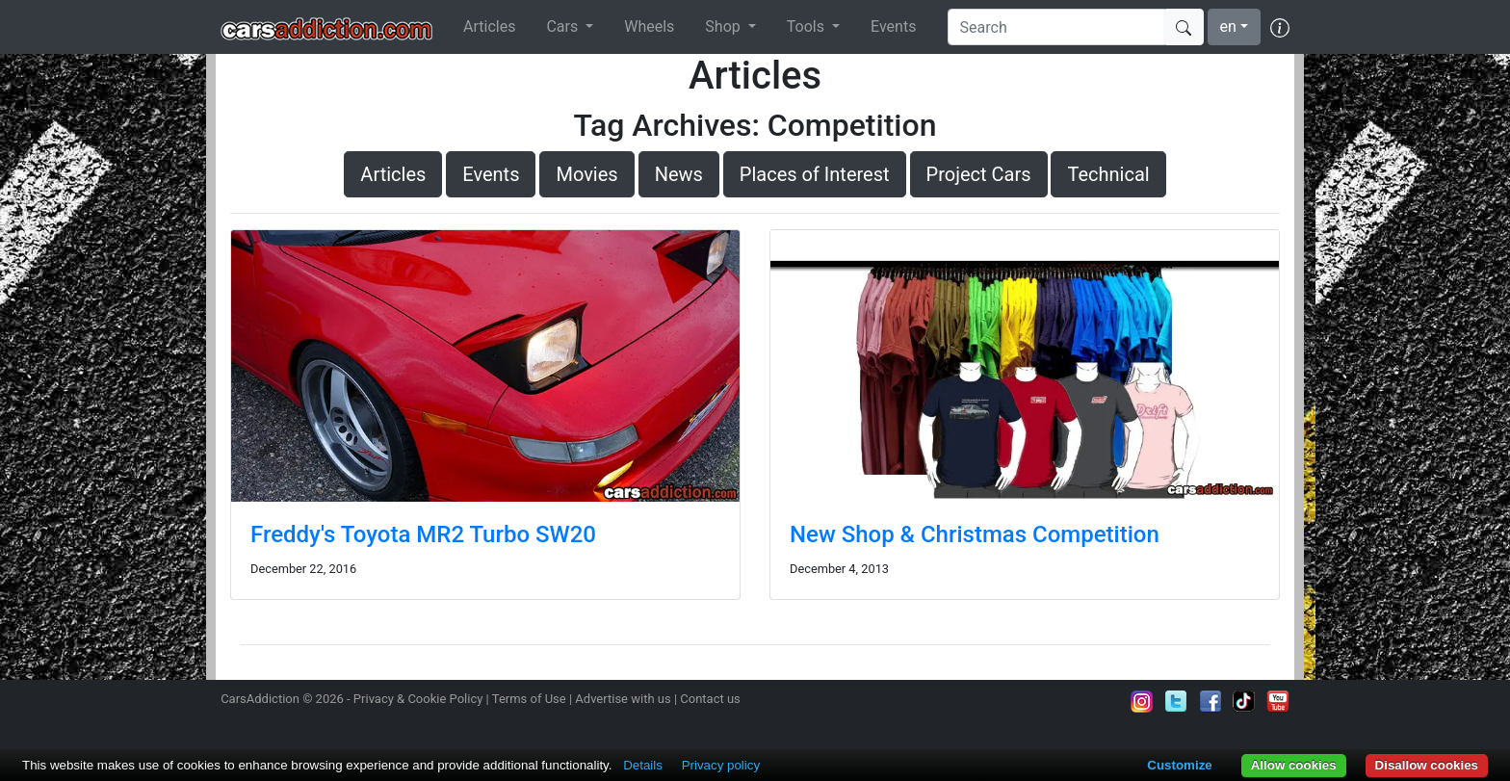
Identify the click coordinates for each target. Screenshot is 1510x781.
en (1228, 26)
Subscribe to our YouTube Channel (1277, 701)
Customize (1179, 765)
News (679, 174)
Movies (586, 174)
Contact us (710, 698)
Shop (724, 26)
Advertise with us (622, 698)
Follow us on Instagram (1142, 701)
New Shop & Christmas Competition (974, 534)
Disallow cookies (1426, 765)
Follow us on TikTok (1244, 701)
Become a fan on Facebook (1210, 701)
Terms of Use (529, 698)
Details (643, 765)
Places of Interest (815, 174)
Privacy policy (721, 765)
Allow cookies (1294, 765)
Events (893, 26)
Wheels (649, 26)
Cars (564, 26)
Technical (1108, 174)
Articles (489, 26)
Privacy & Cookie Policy (418, 698)
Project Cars (978, 174)
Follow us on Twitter (1175, 701)
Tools (807, 26)
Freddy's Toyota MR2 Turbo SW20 (423, 534)
